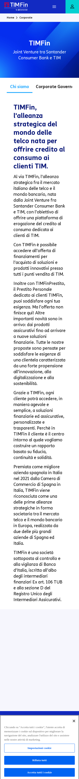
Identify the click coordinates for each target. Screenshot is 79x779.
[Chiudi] (74, 722)
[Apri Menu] (54, 7)
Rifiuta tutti (39, 761)
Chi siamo (19, 86)
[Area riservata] (72, 7)
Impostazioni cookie (39, 749)
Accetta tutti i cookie (39, 773)
